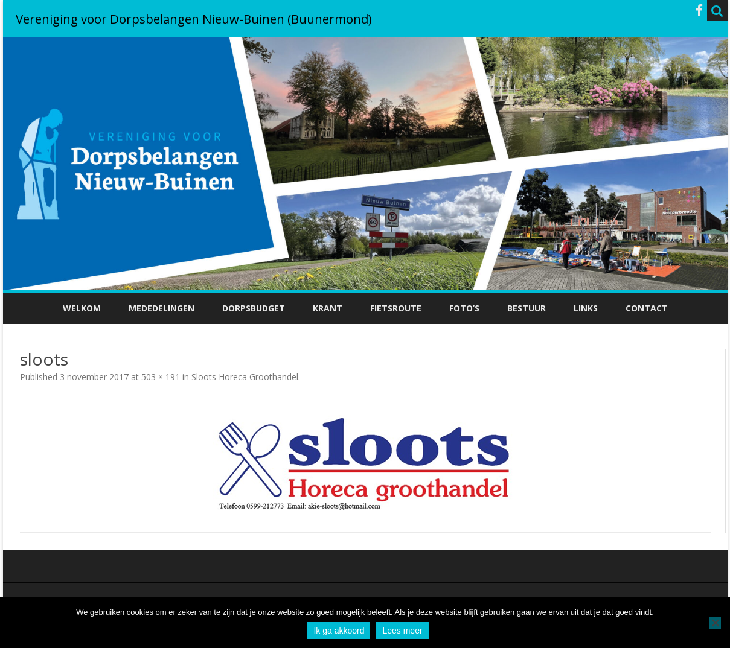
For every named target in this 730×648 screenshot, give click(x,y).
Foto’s (464, 308)
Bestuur (526, 308)
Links (586, 308)
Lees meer (402, 630)
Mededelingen (161, 308)
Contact (647, 308)
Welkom (82, 308)
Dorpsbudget (253, 308)
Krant (327, 308)
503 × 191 (160, 377)
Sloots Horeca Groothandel (244, 377)
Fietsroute (395, 308)
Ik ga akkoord (338, 630)
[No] (715, 623)
